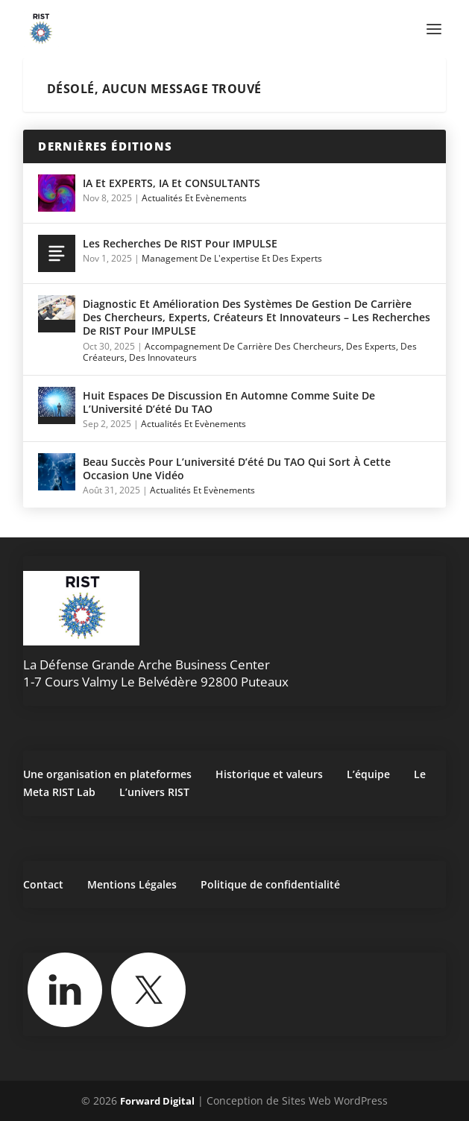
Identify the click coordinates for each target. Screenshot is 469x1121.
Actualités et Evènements (194, 198)
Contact (43, 884)
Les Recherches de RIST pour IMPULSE (180, 243)
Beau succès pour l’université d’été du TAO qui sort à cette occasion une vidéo (237, 468)
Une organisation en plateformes (107, 774)
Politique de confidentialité (270, 884)
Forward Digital (157, 1101)
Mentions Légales (132, 884)
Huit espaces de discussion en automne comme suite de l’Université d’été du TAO (229, 402)
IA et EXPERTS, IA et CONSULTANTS (171, 183)
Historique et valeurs (269, 774)
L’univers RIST (154, 792)
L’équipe (368, 774)
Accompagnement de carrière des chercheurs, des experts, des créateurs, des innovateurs (250, 352)
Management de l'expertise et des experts (232, 258)
